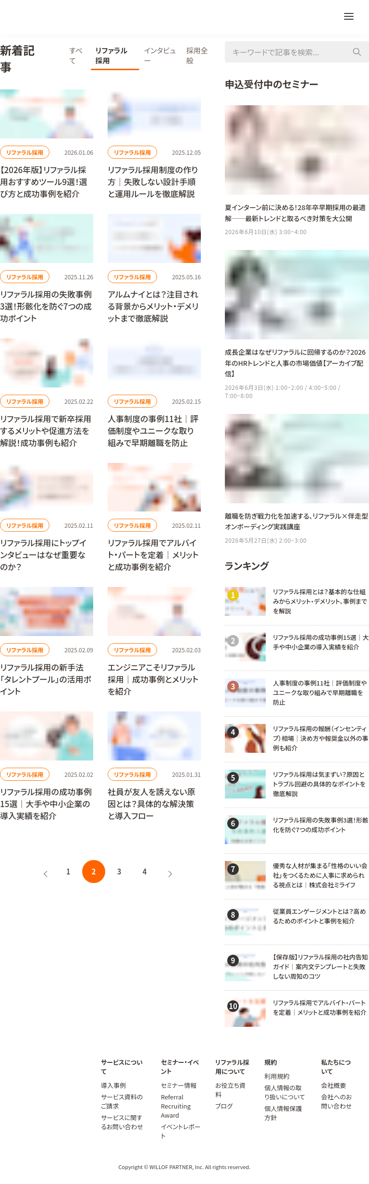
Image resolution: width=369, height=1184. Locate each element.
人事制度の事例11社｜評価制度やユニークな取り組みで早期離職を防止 (320, 692)
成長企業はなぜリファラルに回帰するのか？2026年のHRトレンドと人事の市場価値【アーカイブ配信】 (295, 362)
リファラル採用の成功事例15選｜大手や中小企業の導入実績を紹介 (321, 642)
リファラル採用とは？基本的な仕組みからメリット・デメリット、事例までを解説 (320, 601)
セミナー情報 (179, 1085)
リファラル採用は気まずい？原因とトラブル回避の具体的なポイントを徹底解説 (319, 784)
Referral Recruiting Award (176, 1106)
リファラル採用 (24, 152)
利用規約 (276, 1076)
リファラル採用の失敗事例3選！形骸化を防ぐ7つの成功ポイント (321, 824)
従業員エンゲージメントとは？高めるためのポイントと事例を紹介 (319, 916)
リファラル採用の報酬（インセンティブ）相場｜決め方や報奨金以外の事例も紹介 (321, 738)
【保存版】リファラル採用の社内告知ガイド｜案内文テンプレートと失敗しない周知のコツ (320, 966)
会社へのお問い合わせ (336, 1101)
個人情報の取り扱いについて (284, 1092)
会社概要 (333, 1085)
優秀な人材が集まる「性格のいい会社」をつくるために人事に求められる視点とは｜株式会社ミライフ (320, 875)
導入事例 (113, 1085)
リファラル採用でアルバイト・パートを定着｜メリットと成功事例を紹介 (320, 1007)
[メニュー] (349, 17)
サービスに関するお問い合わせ (122, 1122)
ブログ (224, 1105)
